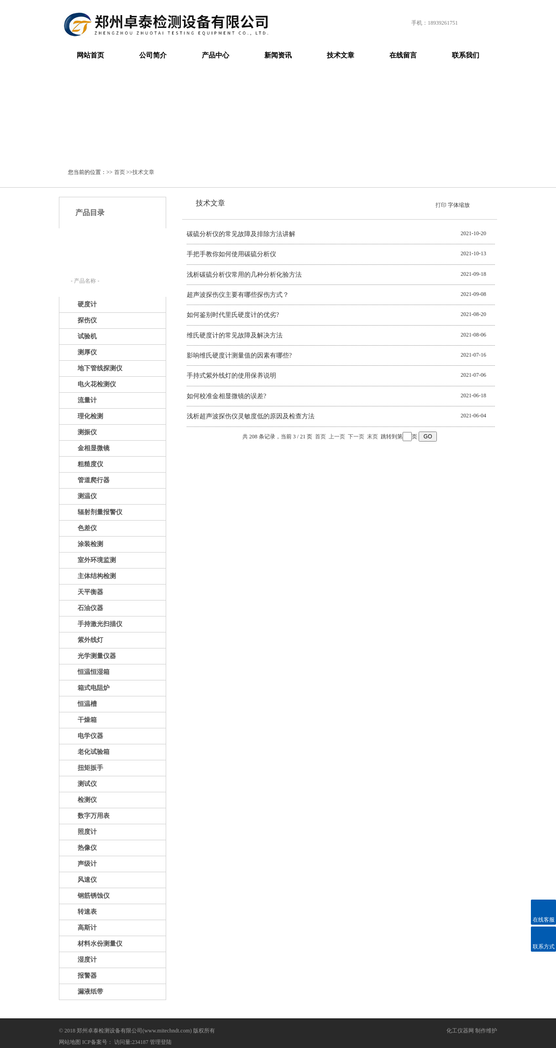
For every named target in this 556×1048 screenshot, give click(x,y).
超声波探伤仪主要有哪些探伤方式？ (238, 294)
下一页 (356, 436)
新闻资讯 (278, 55)
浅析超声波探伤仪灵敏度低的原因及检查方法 (251, 416)
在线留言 (403, 55)
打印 (440, 205)
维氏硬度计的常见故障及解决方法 (235, 335)
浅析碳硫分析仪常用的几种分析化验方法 (244, 274)
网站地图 (70, 1042)
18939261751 (443, 23)
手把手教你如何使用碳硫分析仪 (231, 254)
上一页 (337, 436)
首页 (119, 172)
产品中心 (215, 55)
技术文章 (340, 55)
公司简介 (153, 55)
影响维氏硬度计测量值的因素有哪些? (239, 355)
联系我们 (465, 55)
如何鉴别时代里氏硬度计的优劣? (233, 314)
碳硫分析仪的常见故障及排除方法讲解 (241, 234)
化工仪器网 (460, 1030)
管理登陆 (161, 1042)
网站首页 (90, 55)
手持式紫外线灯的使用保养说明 (231, 375)
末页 (372, 436)
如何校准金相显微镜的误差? (226, 396)
